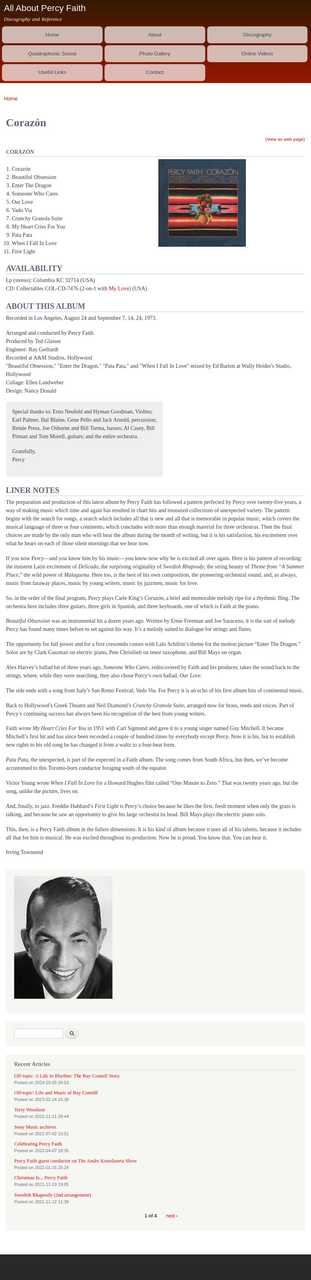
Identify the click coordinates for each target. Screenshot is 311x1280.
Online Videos (257, 54)
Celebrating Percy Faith (38, 1144)
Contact (155, 72)
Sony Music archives (35, 1127)
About (155, 35)
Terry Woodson (29, 1109)
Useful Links (52, 72)
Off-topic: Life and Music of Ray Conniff (56, 1093)
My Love (119, 288)
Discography (257, 35)
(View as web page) (285, 139)
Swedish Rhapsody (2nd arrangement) (52, 1195)
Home (52, 35)
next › (172, 1216)
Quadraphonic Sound (52, 54)
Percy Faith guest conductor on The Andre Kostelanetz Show (75, 1161)
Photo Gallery (154, 54)
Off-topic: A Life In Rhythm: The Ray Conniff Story (67, 1076)
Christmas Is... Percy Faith (41, 1177)
